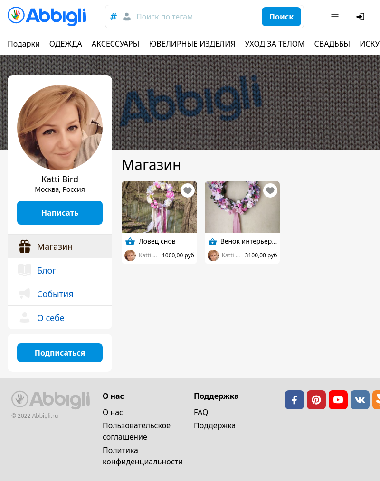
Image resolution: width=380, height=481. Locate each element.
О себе (41, 317)
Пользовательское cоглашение (137, 431)
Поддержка (215, 425)
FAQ (201, 412)
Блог (36, 270)
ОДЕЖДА (65, 43)
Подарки (24, 43)
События (45, 294)
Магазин (45, 246)
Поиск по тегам (164, 16)
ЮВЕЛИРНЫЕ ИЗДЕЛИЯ (192, 43)
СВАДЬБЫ (332, 43)
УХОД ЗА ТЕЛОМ (275, 43)
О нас (113, 412)
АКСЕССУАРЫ (116, 43)
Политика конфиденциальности (143, 456)
